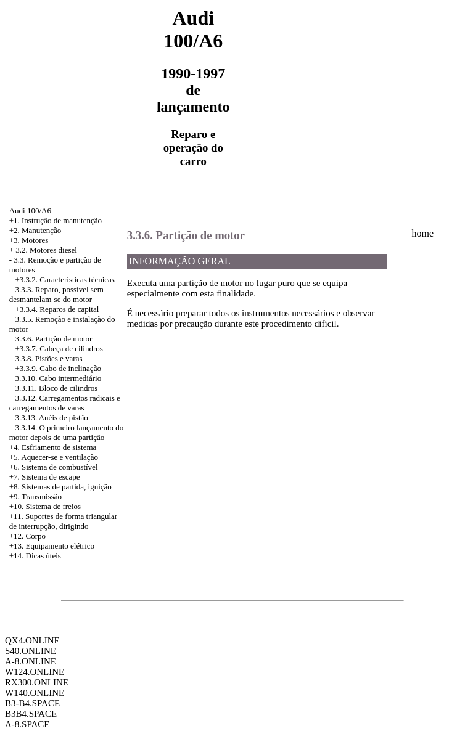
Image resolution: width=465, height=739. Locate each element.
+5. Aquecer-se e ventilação (53, 457)
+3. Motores (29, 240)
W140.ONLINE (34, 693)
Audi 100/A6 (30, 210)
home (423, 233)
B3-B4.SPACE (32, 703)
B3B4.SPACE (31, 714)
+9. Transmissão (35, 496)
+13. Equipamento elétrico (51, 545)
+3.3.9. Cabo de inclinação (58, 368)
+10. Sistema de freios (45, 506)
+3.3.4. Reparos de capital (57, 309)
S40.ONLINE (30, 651)
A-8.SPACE (27, 724)
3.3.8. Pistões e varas (48, 358)
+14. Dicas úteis (35, 555)
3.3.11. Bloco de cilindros (56, 388)
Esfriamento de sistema (59, 447)
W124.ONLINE (34, 672)
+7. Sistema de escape (44, 476)
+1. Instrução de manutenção (55, 220)
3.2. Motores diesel (46, 250)
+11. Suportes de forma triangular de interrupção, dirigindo (63, 521)
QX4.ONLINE (32, 640)
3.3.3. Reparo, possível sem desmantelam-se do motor (56, 294)
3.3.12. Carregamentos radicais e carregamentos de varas (64, 402)
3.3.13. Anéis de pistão (51, 417)
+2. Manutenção (35, 230)
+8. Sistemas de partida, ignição (60, 486)
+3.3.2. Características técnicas (64, 279)
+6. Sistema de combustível (53, 467)
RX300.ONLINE (36, 682)
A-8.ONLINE (30, 661)
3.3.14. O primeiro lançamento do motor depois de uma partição (66, 432)
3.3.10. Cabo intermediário (58, 378)
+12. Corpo (27, 536)
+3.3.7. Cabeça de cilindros (58, 348)
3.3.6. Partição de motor (53, 338)
